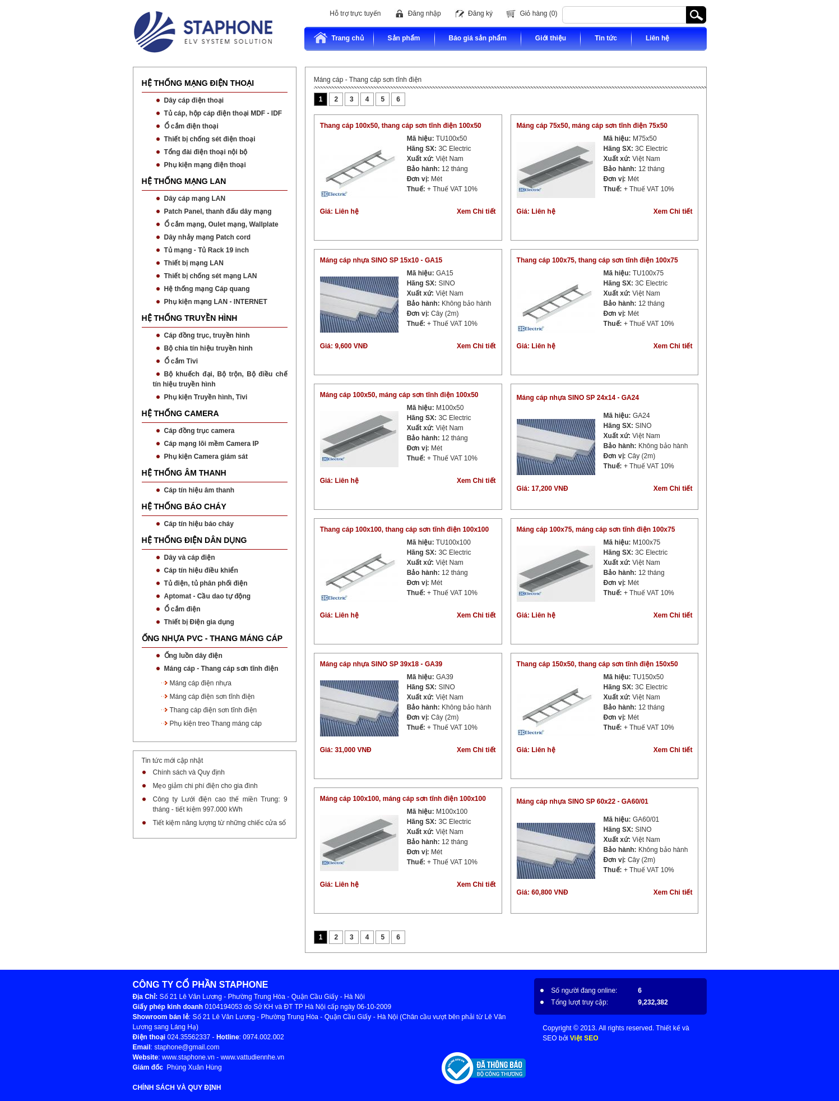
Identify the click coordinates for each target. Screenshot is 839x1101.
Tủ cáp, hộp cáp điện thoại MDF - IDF (223, 113)
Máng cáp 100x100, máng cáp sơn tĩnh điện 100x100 (403, 799)
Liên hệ (657, 38)
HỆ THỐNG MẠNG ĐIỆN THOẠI (198, 83)
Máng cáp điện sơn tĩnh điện (212, 697)
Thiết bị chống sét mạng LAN (210, 276)
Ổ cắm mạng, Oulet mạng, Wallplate (221, 224)
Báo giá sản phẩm (478, 38)
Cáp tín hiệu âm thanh (199, 490)
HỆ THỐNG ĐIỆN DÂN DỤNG (194, 540)
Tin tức (606, 38)
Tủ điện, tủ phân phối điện (206, 583)
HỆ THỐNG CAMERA (180, 413)
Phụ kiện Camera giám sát (206, 456)
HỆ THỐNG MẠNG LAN (184, 181)
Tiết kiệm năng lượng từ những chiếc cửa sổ (219, 823)
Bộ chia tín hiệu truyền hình (208, 348)
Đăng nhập (424, 13)
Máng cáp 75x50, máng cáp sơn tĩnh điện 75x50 (592, 126)
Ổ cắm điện (182, 609)
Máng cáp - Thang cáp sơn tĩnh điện (221, 668)
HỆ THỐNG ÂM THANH (184, 472)
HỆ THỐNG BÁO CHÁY (184, 506)
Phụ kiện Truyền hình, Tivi (206, 397)
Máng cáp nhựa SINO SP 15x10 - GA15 (381, 260)
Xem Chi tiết (476, 211)
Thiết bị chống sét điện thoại (210, 139)
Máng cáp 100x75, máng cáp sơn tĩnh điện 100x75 (596, 529)
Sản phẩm (404, 38)
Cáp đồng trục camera (199, 431)
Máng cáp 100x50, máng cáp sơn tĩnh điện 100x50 (399, 395)
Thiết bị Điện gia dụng (199, 622)
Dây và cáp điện (189, 557)
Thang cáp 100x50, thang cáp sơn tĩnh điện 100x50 (400, 126)
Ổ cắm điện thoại (191, 126)
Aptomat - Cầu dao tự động (207, 596)
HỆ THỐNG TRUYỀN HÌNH (190, 318)
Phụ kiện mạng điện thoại (205, 165)
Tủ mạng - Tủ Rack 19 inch (206, 250)
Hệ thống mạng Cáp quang (207, 289)
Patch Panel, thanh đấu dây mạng (218, 211)
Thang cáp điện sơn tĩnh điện (213, 710)
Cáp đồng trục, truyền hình (207, 335)
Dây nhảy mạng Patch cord (207, 237)
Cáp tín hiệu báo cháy (199, 524)
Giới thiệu (550, 38)
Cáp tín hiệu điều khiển (201, 570)
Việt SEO (584, 1038)
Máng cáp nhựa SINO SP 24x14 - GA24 (578, 398)
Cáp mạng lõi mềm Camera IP (211, 444)
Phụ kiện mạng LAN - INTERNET (215, 302)
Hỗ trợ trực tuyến (355, 13)
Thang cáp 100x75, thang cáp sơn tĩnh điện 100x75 (597, 260)
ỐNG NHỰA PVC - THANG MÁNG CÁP (212, 638)
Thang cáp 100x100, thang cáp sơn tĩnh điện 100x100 (404, 529)
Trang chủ (338, 37)
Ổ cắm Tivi (181, 361)
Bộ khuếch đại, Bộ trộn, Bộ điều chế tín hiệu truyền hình (220, 379)
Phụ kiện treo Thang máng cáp (216, 723)
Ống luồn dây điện (193, 656)
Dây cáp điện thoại (194, 100)
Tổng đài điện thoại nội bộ (206, 152)
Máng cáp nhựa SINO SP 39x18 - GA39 (381, 664)
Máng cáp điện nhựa (200, 683)
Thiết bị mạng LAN (194, 263)
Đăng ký (480, 13)
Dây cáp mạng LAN (195, 198)
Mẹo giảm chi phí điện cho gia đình (205, 786)
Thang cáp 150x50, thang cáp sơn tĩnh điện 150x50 (597, 664)
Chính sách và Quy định (189, 772)
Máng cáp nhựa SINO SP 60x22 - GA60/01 (582, 801)
